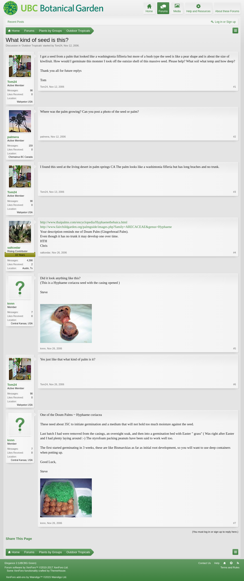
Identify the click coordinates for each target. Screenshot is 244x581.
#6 (234, 406)
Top (231, 565)
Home (224, 565)
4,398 (30, 262)
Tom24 (58, 45)
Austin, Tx (27, 269)
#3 (234, 212)
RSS (237, 565)
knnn (10, 305)
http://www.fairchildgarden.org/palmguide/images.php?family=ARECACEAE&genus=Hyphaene (106, 228)
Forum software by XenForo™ (36, 569)
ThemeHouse (57, 573)
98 (31, 90)
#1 (234, 101)
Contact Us (204, 565)
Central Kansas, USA (22, 325)
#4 (234, 269)
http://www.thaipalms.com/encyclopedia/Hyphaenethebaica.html (83, 223)
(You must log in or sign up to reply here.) (215, 534)
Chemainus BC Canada (20, 157)
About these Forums (227, 11)
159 (31, 146)
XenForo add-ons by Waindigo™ (24, 579)
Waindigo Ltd (58, 579)
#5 (234, 350)
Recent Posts (16, 21)
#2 (234, 156)
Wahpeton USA (25, 102)
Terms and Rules (229, 569)
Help (216, 565)
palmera (13, 137)
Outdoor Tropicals (32, 45)
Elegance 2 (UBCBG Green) (20, 565)
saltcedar (13, 249)
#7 (234, 525)
